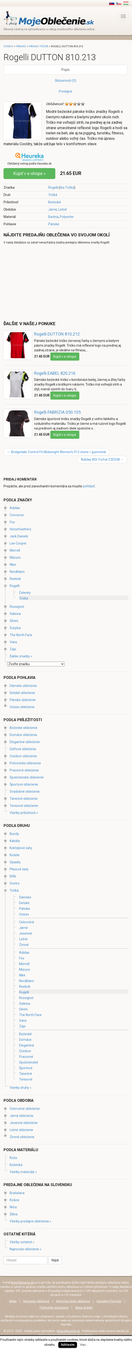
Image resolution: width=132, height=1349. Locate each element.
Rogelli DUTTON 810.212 (57, 334)
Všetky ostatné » (22, 1242)
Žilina (13, 1214)
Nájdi (55, 1260)
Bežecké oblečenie (23, 727)
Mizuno (15, 557)
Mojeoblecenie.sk (68, 1331)
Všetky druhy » (20, 1087)
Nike (13, 564)
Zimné (24, 945)
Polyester (67, 217)
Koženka (16, 1164)
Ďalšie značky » (21, 656)
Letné (62, 209)
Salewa (15, 613)
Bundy (14, 833)
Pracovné (26, 1056)
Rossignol (17, 606)
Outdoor (25, 1051)
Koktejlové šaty (21, 848)
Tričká (52, 195)
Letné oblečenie (21, 1130)
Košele (15, 855)
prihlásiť (89, 486)
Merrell (15, 550)
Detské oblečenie (22, 692)
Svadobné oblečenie (25, 791)
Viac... (84, 1344)
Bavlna (53, 217)
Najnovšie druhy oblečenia (73, 1301)
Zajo (13, 649)
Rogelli (53, 187)
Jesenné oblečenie (24, 1122)
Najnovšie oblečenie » (25, 1249)
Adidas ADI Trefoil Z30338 (102, 459)
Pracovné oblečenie (24, 770)
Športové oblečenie (24, 784)
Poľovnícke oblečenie (25, 763)
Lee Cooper (18, 543)
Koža (13, 1157)
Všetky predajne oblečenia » (30, 1221)
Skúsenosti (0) (65, 80)
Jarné (52, 209)
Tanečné (25, 1073)
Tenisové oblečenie (24, 805)
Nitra (13, 1207)
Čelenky (25, 592)
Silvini (14, 620)
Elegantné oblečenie (25, 742)
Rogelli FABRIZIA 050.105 (57, 412)
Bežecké (54, 202)
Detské (24, 903)
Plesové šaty (19, 869)
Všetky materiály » (23, 1172)
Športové (25, 1068)
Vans (13, 642)
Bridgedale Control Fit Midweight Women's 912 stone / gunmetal (56, 452)
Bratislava (17, 1193)
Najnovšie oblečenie (36, 1301)
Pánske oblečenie (23, 700)
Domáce (25, 1039)
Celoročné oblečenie (25, 1108)
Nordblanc (17, 571)
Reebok (15, 578)
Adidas (15, 508)
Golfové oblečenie (23, 749)
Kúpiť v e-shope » (29, 173)
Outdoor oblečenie (23, 756)
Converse (17, 515)
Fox (12, 522)
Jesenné (25, 933)
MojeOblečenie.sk (22, 1282)
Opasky (15, 862)
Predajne (65, 91)
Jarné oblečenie (21, 1115)
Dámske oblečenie (23, 685)
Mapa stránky (84, 1307)
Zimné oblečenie (22, 1137)
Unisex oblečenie (22, 707)
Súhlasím (68, 1344)
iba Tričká (67, 187)
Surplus (15, 628)
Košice (14, 1200)
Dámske (25, 897)
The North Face (21, 635)
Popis (65, 70)
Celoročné (26, 922)
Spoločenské (28, 1062)
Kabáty (15, 841)
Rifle (13, 876)
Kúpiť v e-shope (64, 356)
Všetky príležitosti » (24, 812)
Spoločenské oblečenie (27, 777)
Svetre (15, 883)
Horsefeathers (20, 529)
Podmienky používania (54, 1307)
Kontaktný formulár (109, 1301)
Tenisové (25, 1079)
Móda (12, 1301)
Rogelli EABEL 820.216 (55, 373)
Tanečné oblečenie (24, 798)
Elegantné (26, 1045)
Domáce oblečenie (23, 734)
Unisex (24, 914)
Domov (8, 46)
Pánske (53, 224)
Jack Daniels (19, 536)
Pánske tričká (38, 46)
